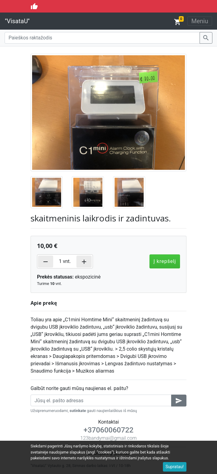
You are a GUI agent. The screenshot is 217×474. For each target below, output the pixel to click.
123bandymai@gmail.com (108, 438)
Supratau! (175, 466)
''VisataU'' (17, 21)
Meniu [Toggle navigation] (199, 21)
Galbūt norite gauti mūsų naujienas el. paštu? (79, 388)
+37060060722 (108, 430)
